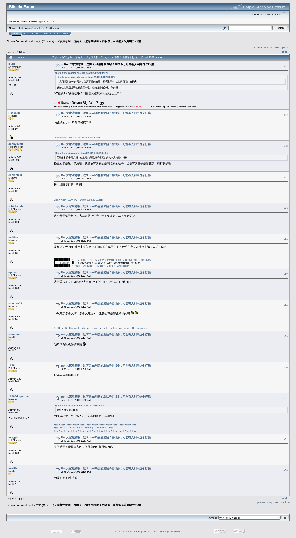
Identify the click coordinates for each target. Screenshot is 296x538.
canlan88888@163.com (90, 199)
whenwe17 (15, 303)
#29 (286, 336)
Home (16, 33)
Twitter (99, 265)
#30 (286, 367)
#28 (286, 305)
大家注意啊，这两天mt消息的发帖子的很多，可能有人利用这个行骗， (100, 41)
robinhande (16, 206)
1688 (11, 365)
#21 (286, 66)
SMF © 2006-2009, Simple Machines (161, 531)
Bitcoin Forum (15, 41)
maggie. (13, 437)
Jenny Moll (15, 144)
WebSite (87, 265)
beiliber (13, 237)
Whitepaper (123, 265)
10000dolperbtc (18, 396)
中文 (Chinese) (45, 41)
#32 (286, 439)
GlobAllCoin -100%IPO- (66, 199)
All (24, 52)
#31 (286, 398)
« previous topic (263, 47)
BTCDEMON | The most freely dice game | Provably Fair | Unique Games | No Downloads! (101, 328)
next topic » (281, 47)
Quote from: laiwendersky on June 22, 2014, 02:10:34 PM (87, 77)
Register (55, 33)
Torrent (55, 28)
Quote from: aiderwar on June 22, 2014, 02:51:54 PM (81, 153)
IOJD (11, 64)
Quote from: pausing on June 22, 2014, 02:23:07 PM (81, 73)
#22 (286, 115)
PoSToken (64, 262)
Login (45, 33)
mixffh (12, 468)
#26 (286, 239)
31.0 (48, 28)
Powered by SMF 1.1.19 (127, 531)
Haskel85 (14, 112)
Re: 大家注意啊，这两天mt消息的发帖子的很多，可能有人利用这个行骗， (110, 64)
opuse (12, 272)
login (40, 21)
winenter (14, 334)
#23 (286, 146)
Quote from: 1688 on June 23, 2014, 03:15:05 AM (79, 405)
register (50, 21)
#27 (286, 274)
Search (35, 33)
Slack (110, 265)
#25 (286, 208)
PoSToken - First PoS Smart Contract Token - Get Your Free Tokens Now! (113, 259)
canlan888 (15, 175)
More (65, 33)
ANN (77, 265)
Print (284, 51)
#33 (286, 470)
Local (29, 41)
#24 (286, 177)
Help (26, 33)
